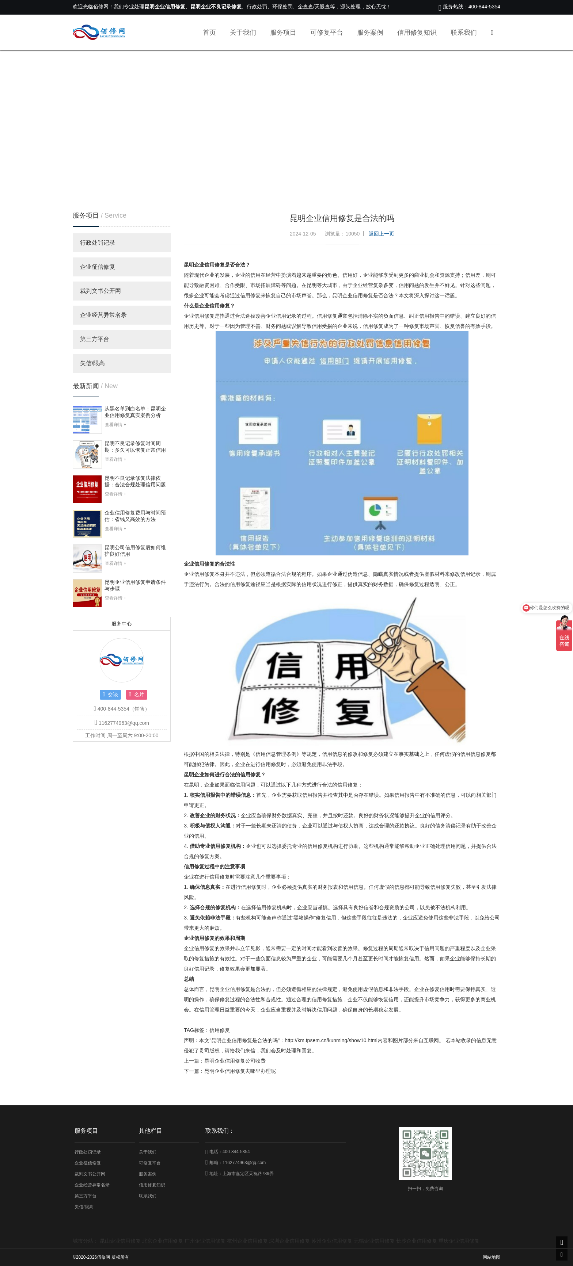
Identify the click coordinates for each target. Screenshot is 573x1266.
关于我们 (243, 32)
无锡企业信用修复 (374, 1241)
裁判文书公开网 (100, 291)
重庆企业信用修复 (459, 1241)
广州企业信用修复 (205, 1241)
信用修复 (219, 1030)
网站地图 (491, 1257)
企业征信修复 (97, 267)
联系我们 (464, 32)
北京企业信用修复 (162, 1241)
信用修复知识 (417, 32)
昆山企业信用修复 (120, 1241)
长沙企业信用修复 (416, 1241)
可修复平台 (326, 32)
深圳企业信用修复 (289, 1241)
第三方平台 (94, 339)
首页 (209, 32)
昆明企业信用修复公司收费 (235, 1061)
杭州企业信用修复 (247, 1241)
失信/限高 (92, 363)
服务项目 (283, 32)
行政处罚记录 (97, 243)
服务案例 (370, 32)
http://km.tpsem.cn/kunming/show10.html (331, 1040)
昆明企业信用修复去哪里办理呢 (240, 1071)
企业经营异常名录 (103, 315)
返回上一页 (381, 234)
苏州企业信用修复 (331, 1241)
